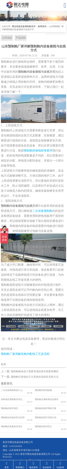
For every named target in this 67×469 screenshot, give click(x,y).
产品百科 (20, 37)
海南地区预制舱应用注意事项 (12, 396)
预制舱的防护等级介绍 (45, 409)
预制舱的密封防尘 (43, 416)
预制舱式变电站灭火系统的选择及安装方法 (34, 376)
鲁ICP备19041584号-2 (13, 447)
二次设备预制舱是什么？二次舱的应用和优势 (12, 390)
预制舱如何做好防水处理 (12, 409)
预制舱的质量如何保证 (11, 416)
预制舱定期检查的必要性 (46, 396)
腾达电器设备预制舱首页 (24, 26)
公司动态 (7, 37)
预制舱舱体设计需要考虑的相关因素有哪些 (34, 371)
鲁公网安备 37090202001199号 (45, 447)
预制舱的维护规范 (9, 403)
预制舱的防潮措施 (43, 390)
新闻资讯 (42, 26)
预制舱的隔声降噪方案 (45, 403)
